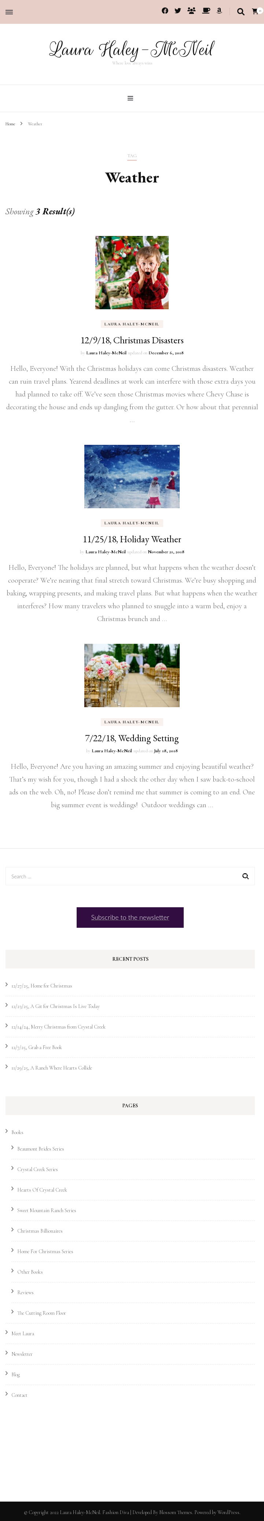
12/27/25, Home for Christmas (41, 985)
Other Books (30, 1272)
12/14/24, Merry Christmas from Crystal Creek (58, 1026)
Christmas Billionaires (40, 1230)
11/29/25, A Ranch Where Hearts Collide (51, 1067)
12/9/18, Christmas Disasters (132, 339)
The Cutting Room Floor (41, 1313)
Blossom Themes (175, 1512)
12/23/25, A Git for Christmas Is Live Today (55, 1006)
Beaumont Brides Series (40, 1148)
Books (17, 1132)
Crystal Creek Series (37, 1169)
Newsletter (22, 1354)
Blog (15, 1374)
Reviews (25, 1292)
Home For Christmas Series (45, 1251)
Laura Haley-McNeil (132, 49)
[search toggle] (241, 12)
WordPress (228, 1512)
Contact (19, 1395)
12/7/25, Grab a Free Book (36, 1047)
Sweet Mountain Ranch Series (46, 1210)
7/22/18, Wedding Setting (132, 737)
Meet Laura (22, 1333)
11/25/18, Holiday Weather (132, 538)
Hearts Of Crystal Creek (42, 1189)
